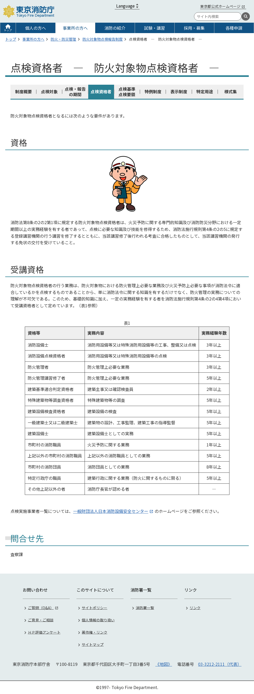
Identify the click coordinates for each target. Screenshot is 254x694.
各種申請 (234, 28)
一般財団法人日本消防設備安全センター (110, 511)
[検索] (245, 16)
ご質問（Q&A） (41, 607)
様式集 (230, 91)
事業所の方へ (75, 28)
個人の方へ (35, 28)
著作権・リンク (94, 632)
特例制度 (153, 91)
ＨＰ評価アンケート (44, 632)
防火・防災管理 (63, 39)
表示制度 (178, 91)
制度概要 (23, 91)
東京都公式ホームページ (220, 6)
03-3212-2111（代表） (219, 664)
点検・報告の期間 (75, 91)
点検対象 (49, 91)
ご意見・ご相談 (41, 619)
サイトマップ (93, 644)
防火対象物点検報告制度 (102, 39)
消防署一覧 (145, 607)
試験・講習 (154, 28)
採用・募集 (194, 28)
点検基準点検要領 (127, 91)
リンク (195, 607)
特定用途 (204, 91)
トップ (8, 30)
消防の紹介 (114, 28)
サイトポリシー (94, 607)
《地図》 (163, 664)
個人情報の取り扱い (98, 619)
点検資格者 (101, 91)
